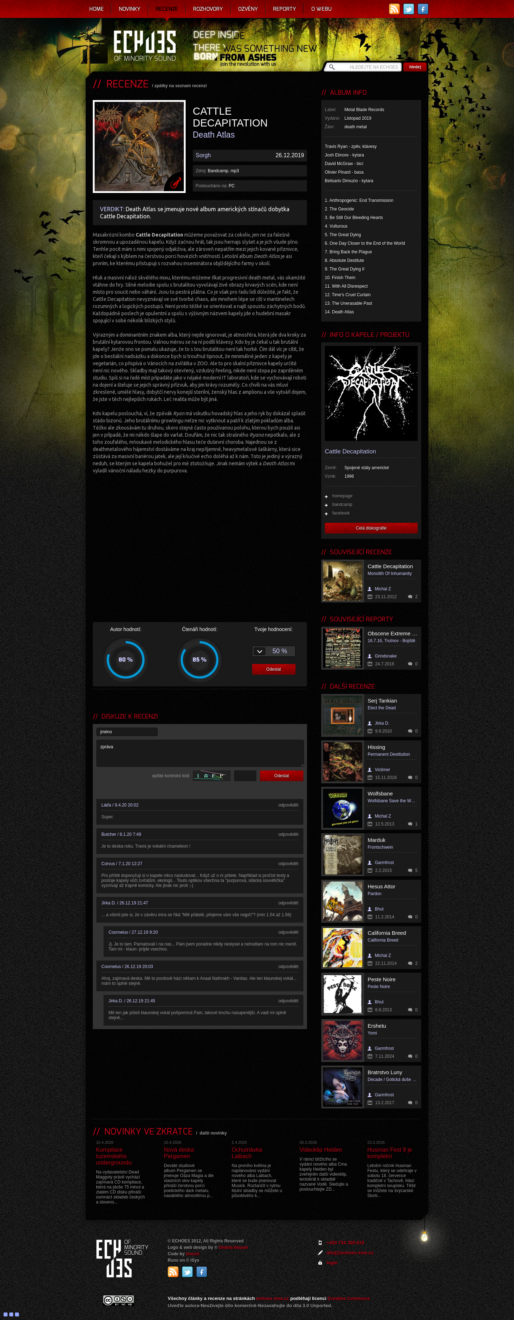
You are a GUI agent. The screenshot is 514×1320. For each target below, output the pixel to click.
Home (96, 9)
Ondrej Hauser (233, 1247)
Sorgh (203, 155)
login (332, 1262)
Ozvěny (248, 9)
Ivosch (193, 1253)
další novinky (213, 1133)
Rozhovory (208, 9)
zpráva (200, 753)
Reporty (284, 9)
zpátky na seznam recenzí (181, 85)
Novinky (130, 9)
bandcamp (342, 504)
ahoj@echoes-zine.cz (350, 1252)
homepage (342, 495)
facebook (341, 513)
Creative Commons (349, 1298)
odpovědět (288, 805)
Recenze (167, 9)
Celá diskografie (371, 528)
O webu (321, 9)
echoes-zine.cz (272, 1298)
